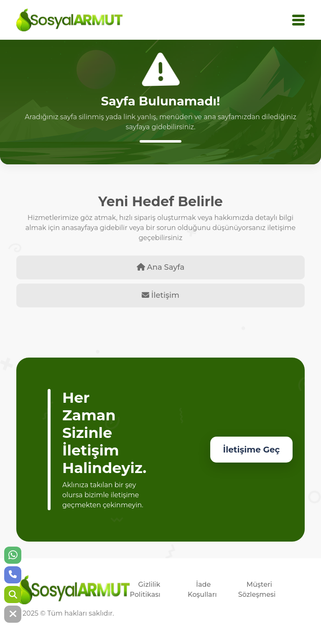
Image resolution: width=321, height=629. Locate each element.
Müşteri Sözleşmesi (257, 589)
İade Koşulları (202, 589)
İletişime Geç (251, 450)
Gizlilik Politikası (145, 589)
